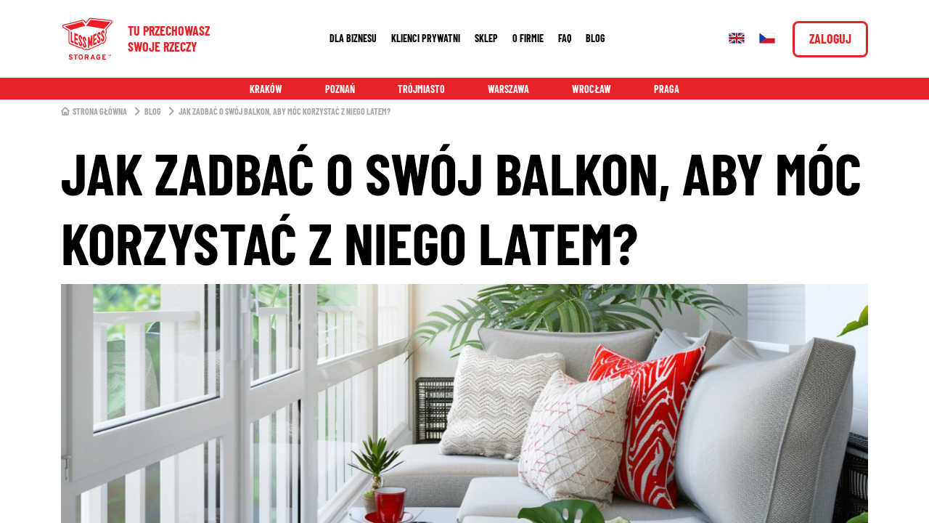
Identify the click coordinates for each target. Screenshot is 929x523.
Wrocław (591, 89)
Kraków (266, 89)
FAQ (564, 38)
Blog (595, 38)
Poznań (340, 89)
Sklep (486, 38)
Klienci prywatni (425, 38)
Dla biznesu (353, 38)
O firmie (528, 38)
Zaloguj (830, 38)
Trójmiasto (421, 89)
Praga (666, 89)
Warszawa (508, 89)
